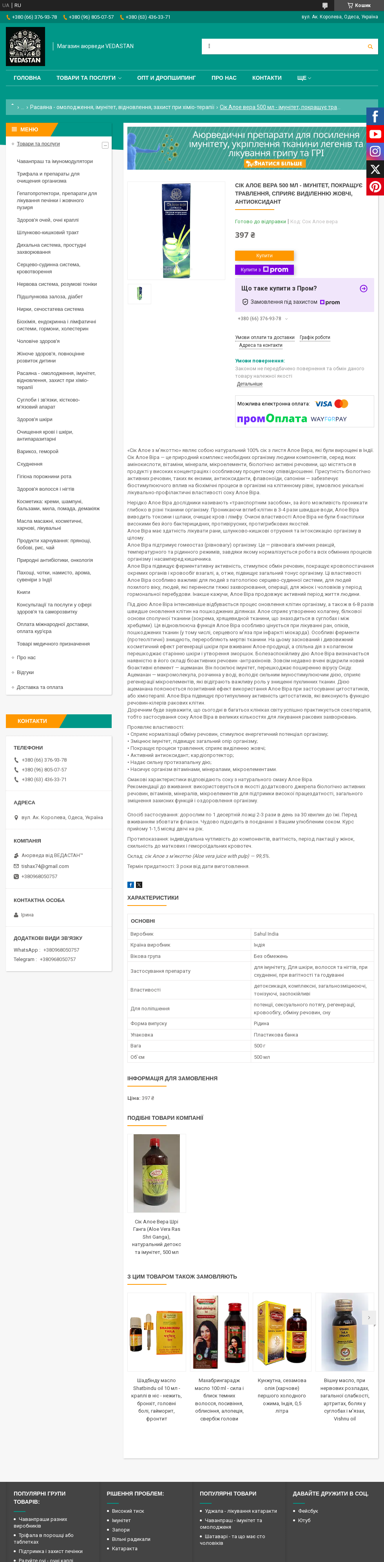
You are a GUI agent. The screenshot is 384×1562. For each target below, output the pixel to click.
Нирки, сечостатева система (50, 309)
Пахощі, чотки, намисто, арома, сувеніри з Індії (54, 576)
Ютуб (304, 1520)
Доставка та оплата (40, 687)
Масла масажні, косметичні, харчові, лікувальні (50, 524)
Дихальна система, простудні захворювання (51, 248)
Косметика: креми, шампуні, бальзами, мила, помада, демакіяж (58, 505)
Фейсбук (308, 1511)
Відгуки (25, 672)
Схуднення (29, 464)
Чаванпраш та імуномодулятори (55, 161)
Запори (121, 1530)
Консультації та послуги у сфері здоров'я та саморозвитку (54, 608)
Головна (27, 78)
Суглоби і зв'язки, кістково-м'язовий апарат (48, 403)
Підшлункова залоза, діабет (50, 296)
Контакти (267, 78)
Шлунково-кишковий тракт (48, 232)
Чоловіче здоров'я (38, 341)
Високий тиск (128, 1511)
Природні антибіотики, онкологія (55, 560)
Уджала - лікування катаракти (241, 1511)
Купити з (264, 269)
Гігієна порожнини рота (44, 476)
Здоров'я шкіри (35, 419)
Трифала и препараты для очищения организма (48, 177)
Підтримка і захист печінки (51, 1551)
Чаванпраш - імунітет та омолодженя (231, 1523)
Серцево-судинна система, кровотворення (48, 268)
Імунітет (121, 1520)
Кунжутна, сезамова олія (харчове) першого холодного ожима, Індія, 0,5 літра (282, 1395)
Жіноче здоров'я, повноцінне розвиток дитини (51, 357)
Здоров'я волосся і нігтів (45, 489)
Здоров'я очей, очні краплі (48, 220)
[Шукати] (370, 46)
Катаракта (125, 1548)
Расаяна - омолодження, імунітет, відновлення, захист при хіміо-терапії (122, 107)
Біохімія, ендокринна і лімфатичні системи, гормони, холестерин (56, 325)
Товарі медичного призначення (53, 644)
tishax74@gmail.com (45, 866)
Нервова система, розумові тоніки (57, 284)
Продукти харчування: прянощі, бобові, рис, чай (54, 544)
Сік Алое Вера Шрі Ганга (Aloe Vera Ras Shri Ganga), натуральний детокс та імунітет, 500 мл (156, 1237)
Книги (23, 592)
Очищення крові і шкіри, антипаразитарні (45, 435)
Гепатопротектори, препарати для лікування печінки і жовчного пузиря (57, 200)
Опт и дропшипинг (166, 78)
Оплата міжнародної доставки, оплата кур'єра (53, 627)
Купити (264, 255)
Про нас (224, 78)
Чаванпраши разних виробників (40, 1522)
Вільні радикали (131, 1539)
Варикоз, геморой (37, 451)
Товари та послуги (86, 78)
